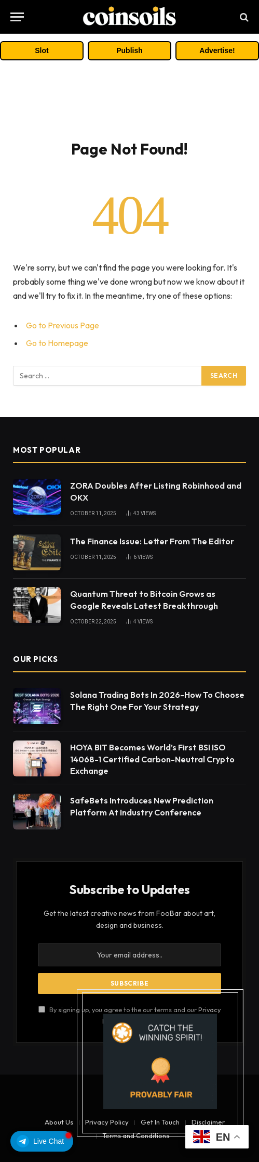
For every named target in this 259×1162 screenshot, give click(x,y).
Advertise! (217, 50)
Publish (129, 50)
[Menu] (17, 17)
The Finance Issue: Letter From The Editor (152, 541)
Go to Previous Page (62, 325)
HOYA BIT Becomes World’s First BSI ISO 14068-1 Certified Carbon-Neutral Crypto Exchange (152, 759)
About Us (59, 1122)
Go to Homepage (57, 343)
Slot (41, 50)
